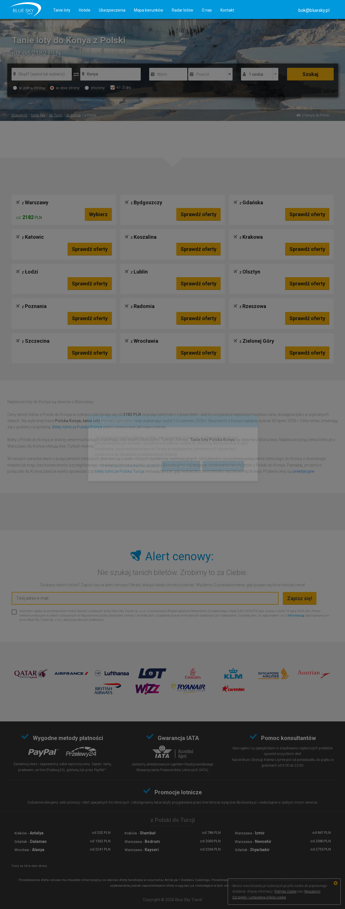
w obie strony (65, 88)
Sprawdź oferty (198, 214)
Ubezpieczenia (112, 10)
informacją (296, 615)
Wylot (162, 74)
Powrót (202, 74)
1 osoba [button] (256, 74)
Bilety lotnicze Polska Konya (77, 427)
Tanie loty (61, 10)
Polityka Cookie (285, 891)
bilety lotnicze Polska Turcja (119, 471)
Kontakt (227, 10)
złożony (95, 88)
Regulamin (312, 891)
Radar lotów (182, 10)
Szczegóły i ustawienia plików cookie (259, 897)
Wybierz (98, 214)
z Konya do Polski (315, 115)
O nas (207, 10)
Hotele (84, 10)
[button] (314, 10)
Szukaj (310, 74)
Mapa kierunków (148, 10)
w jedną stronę (29, 88)
